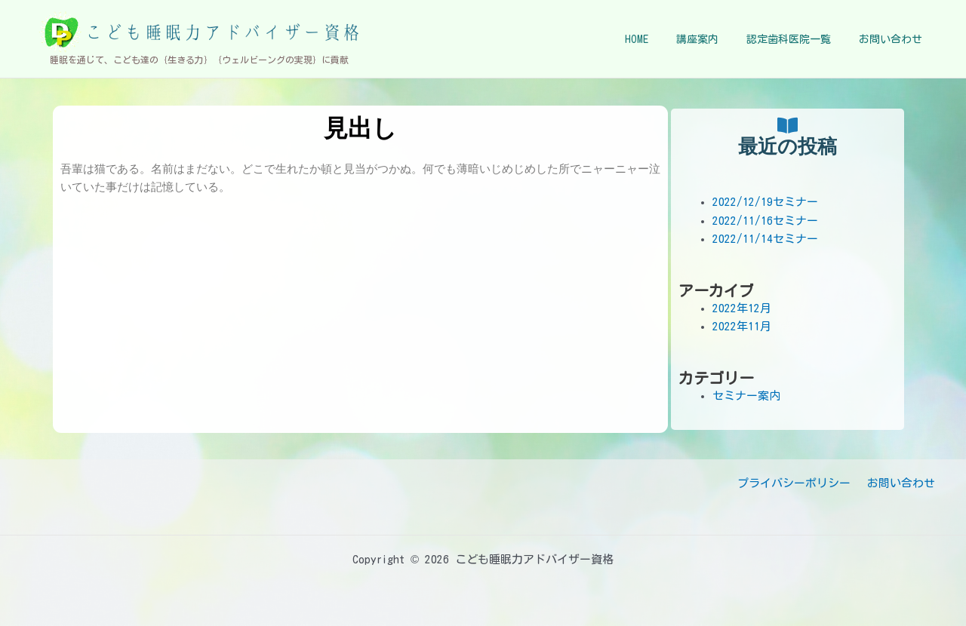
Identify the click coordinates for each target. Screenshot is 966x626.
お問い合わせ (893, 39)
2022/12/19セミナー (765, 201)
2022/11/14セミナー (765, 238)
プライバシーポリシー (800, 483)
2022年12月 (741, 308)
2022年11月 (741, 326)
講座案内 (714, 39)
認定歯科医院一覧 (798, 39)
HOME (660, 39)
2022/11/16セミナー (765, 220)
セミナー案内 (746, 395)
